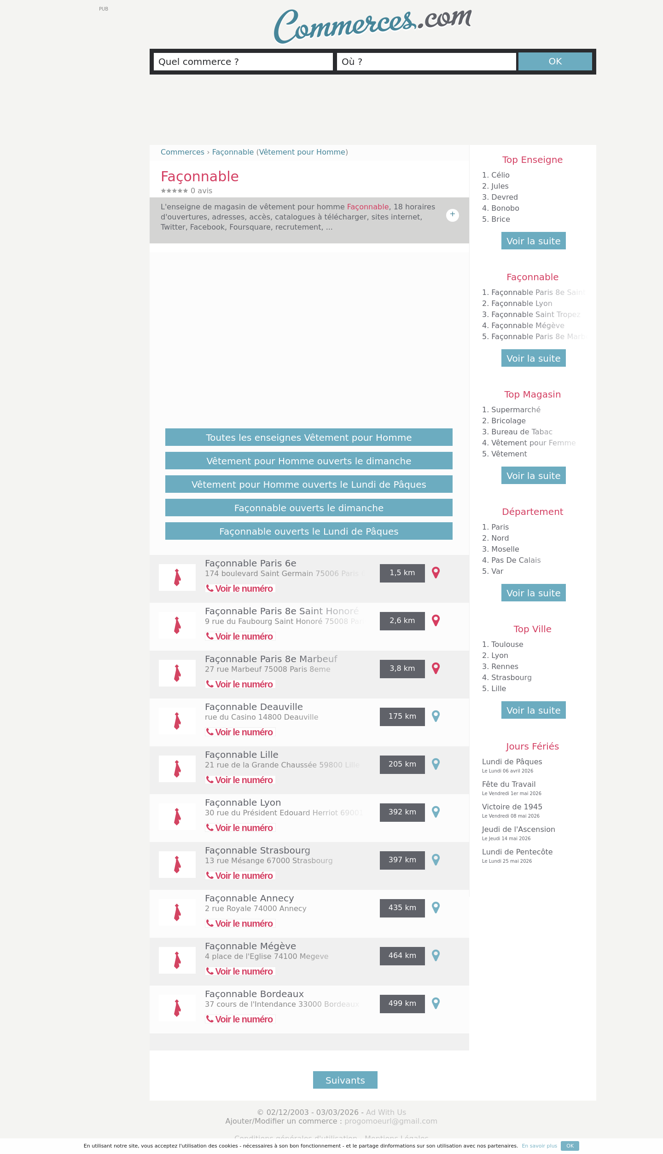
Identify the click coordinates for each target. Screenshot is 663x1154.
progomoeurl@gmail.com (390, 1121)
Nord (500, 538)
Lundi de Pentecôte (530, 856)
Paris (500, 527)
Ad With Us (386, 1112)
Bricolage (508, 420)
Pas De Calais (516, 560)
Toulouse (507, 644)
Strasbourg (511, 677)
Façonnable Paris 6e (251, 563)
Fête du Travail (530, 788)
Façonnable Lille (242, 754)
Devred (504, 197)
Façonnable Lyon (243, 802)
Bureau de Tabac (521, 431)
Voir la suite (533, 241)
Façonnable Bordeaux (254, 993)
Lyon (499, 655)
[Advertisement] (373, 113)
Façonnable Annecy (249, 898)
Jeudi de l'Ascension (530, 833)
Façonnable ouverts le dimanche (309, 508)
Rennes (504, 666)
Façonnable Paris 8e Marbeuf (271, 658)
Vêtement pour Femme (533, 443)
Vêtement (509, 454)
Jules (499, 186)
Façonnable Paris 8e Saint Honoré (282, 611)
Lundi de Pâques (530, 765)
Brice (500, 219)
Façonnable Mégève (250, 946)
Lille (498, 688)
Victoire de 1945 (530, 810)
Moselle (505, 549)
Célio (500, 175)
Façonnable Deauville (254, 706)
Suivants (345, 1080)
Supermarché (516, 409)
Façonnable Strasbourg (257, 850)
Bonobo (505, 208)
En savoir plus (539, 1146)
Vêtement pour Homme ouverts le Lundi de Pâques (309, 484)
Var (497, 571)
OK (555, 61)
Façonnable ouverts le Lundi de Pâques (308, 531)
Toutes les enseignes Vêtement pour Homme (309, 437)
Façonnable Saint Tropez (535, 314)
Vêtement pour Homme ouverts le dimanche (308, 461)
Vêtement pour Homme (302, 152)
